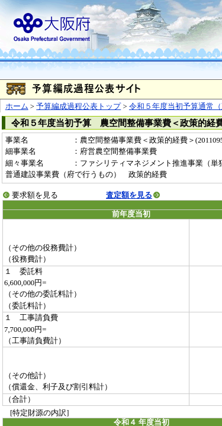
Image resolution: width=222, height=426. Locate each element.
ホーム (16, 106)
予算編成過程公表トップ (78, 106)
